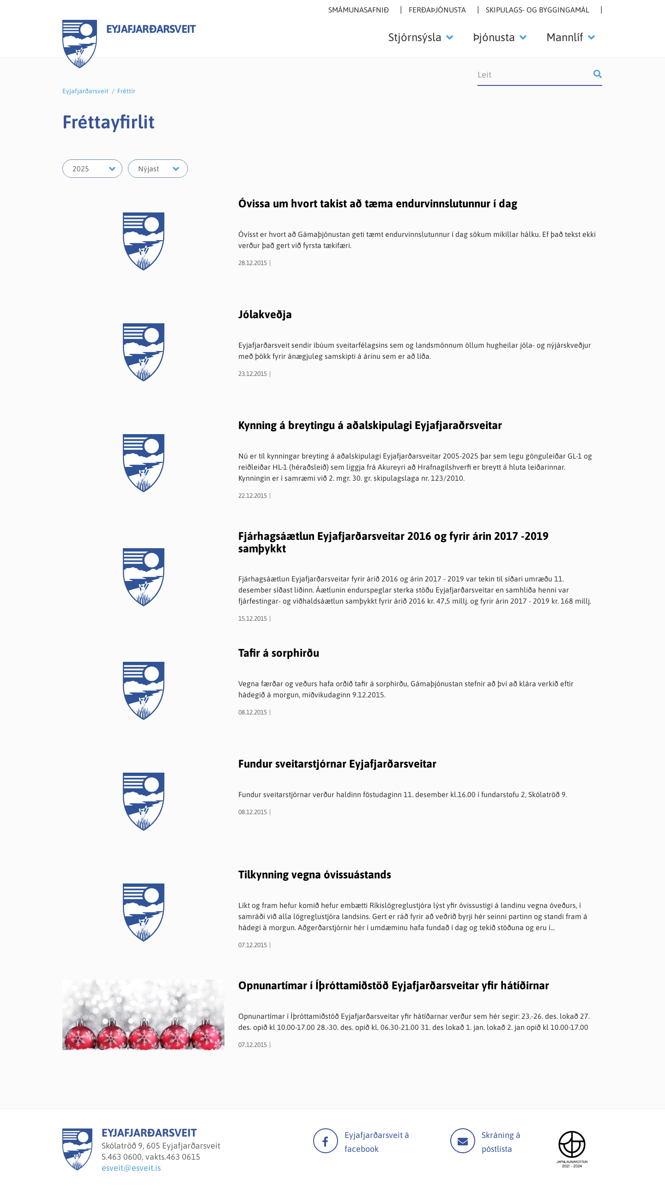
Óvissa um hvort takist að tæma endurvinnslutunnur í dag (377, 203)
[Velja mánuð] (158, 168)
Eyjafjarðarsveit (85, 91)
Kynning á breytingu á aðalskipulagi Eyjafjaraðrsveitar (370, 425)
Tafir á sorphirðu (278, 653)
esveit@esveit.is (131, 1168)
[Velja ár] (92, 168)
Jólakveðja (265, 314)
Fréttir (126, 91)
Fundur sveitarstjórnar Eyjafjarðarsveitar (337, 763)
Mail (462, 1140)
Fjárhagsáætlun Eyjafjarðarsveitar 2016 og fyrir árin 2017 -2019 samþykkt (393, 542)
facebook (325, 1140)
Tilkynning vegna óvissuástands (314, 874)
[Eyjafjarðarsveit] (77, 1168)
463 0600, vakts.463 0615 (154, 1157)
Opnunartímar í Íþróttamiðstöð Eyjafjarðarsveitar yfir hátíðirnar (393, 985)
